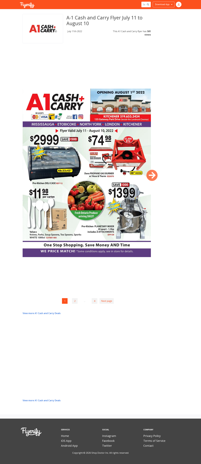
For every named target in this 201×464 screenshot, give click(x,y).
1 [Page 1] (64, 300)
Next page (106, 300)
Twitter (107, 446)
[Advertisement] (87, 69)
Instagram (109, 436)
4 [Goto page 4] (94, 300)
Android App (69, 446)
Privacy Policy (152, 436)
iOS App (66, 441)
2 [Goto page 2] (75, 300)
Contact (148, 446)
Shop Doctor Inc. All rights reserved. (110, 452)
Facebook (108, 441)
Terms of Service (154, 441)
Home (65, 436)
